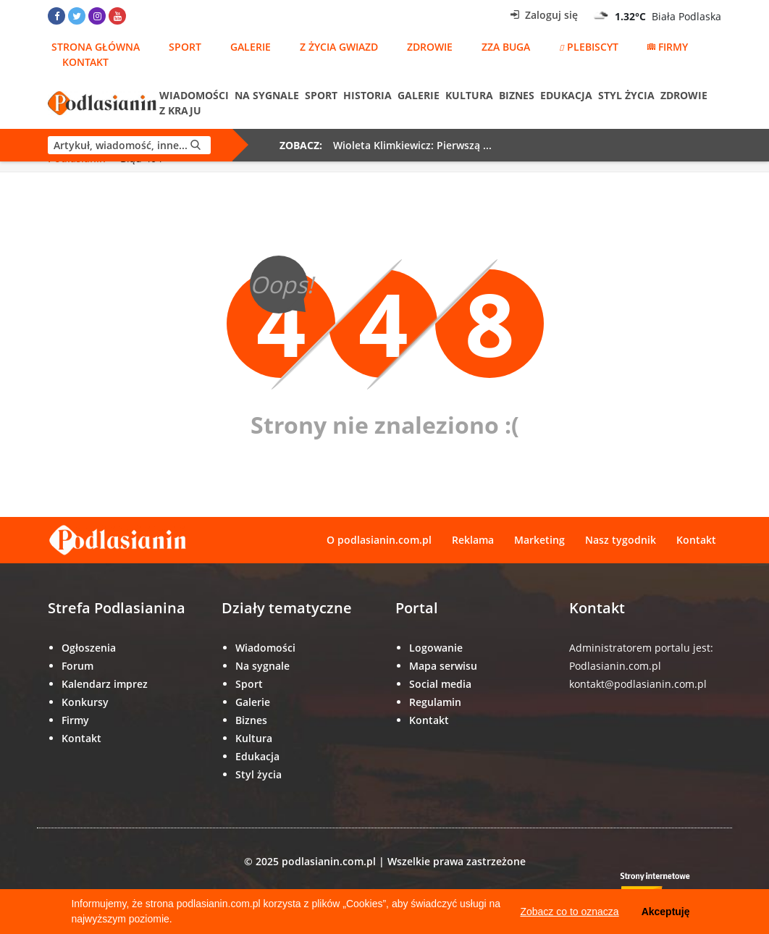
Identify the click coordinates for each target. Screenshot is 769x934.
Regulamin (435, 702)
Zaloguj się (544, 15)
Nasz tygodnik (620, 540)
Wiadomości (194, 95)
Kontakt (85, 62)
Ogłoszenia (89, 648)
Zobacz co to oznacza (569, 911)
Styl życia (626, 95)
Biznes (516, 95)
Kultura (469, 95)
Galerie (250, 47)
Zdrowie (430, 47)
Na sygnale (267, 95)
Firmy (667, 47)
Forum (77, 666)
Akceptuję (666, 911)
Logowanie (436, 648)
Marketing (539, 540)
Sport (185, 47)
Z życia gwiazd (339, 47)
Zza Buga (506, 47)
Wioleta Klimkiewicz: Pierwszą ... (412, 145)
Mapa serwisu (443, 666)
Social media (440, 684)
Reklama (473, 540)
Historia (367, 95)
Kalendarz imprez (105, 684)
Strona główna (95, 47)
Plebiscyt (588, 47)
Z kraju (180, 110)
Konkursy (85, 702)
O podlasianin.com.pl (379, 540)
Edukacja (566, 95)
